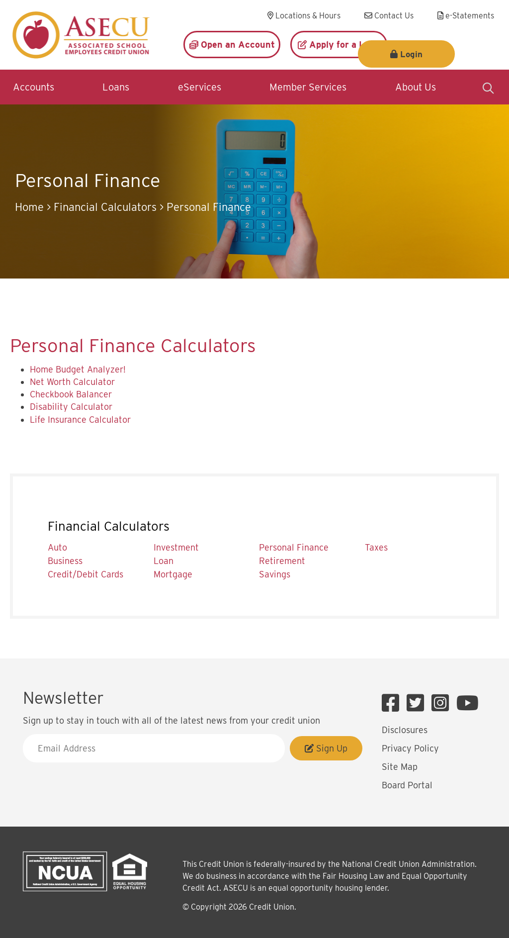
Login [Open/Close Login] (453, 45)
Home (29, 206)
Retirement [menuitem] (282, 561)
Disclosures (404, 730)
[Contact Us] (389, 16)
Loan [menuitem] (163, 561)
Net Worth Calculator (72, 381)
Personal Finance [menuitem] (294, 547)
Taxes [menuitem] (376, 547)
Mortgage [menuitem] (173, 574)
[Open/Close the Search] (488, 87)
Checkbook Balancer (71, 394)
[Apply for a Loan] (338, 44)
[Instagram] (442, 703)
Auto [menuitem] (57, 547)
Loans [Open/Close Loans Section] (115, 87)
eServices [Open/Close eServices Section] (199, 87)
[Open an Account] (231, 44)
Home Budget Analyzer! (78, 369)
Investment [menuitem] (176, 547)
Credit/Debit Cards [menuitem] (85, 574)
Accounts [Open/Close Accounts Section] (33, 87)
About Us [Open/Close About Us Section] (415, 87)
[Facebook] (393, 703)
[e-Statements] (465, 16)
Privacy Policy (410, 748)
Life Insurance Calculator (80, 419)
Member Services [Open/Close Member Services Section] (307, 87)
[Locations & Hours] (303, 16)
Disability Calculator (71, 406)
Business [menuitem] (65, 561)
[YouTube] (467, 703)
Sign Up (326, 748)
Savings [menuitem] (274, 574)
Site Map (400, 766)
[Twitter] (418, 703)
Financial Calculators (105, 206)
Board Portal (407, 785)
